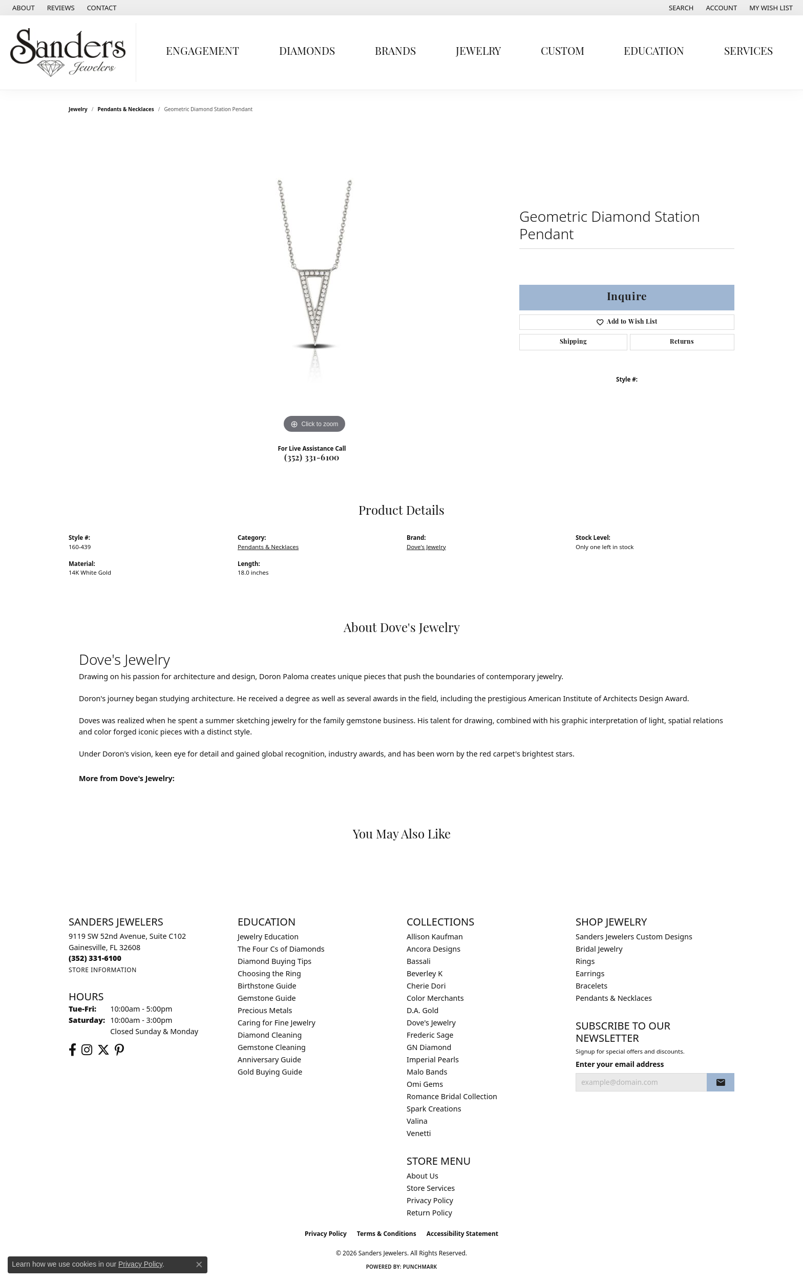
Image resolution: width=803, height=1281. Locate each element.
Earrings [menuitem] (590, 973)
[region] (314, 282)
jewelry (78, 109)
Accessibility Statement (462, 1233)
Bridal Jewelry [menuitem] (599, 949)
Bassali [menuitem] (419, 961)
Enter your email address (620, 1064)
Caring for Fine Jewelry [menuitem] (276, 1022)
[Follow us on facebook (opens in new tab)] (72, 1050)
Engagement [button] (202, 52)
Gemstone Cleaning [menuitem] (272, 1047)
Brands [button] (395, 52)
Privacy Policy (430, 1200)
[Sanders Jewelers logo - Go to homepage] (70, 52)
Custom (562, 52)
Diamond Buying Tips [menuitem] (274, 961)
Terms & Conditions (386, 1233)
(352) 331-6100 (312, 458)
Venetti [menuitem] (419, 1133)
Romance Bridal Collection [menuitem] (452, 1096)
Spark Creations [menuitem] (434, 1109)
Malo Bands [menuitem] (427, 1072)
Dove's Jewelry (426, 547)
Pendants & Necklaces (126, 109)
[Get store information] (103, 969)
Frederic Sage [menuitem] (430, 1035)
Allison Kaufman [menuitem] (435, 936)
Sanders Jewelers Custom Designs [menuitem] (634, 936)
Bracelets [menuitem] (591, 986)
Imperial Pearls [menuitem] (433, 1059)
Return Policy (429, 1212)
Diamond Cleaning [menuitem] (270, 1035)
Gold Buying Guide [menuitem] (270, 1072)
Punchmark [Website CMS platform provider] (420, 1266)
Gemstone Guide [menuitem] (267, 998)
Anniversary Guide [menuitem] (269, 1059)
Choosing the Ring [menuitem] (269, 973)
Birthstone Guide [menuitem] (267, 986)
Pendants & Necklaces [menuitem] (614, 998)
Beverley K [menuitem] (424, 973)
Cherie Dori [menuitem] (426, 986)
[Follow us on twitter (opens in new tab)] (103, 1050)
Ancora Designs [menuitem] (433, 949)
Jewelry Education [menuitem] (268, 936)
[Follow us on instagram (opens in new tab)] (86, 1050)
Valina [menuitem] (417, 1121)
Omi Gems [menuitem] (425, 1084)
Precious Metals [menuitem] (265, 1010)
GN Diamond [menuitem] (429, 1047)
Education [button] (654, 52)
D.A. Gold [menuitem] (422, 1010)
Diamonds (307, 52)
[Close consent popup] (199, 1265)
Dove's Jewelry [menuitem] (431, 1022)
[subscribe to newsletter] (720, 1082)
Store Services (431, 1188)
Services (748, 52)
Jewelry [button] (478, 52)
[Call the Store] (95, 958)
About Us (422, 1176)
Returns (682, 342)
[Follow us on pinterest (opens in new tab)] (119, 1050)
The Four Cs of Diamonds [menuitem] (281, 949)
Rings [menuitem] (585, 961)
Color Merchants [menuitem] (435, 998)
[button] (680, 7)
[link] (22, 7)
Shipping (573, 342)
